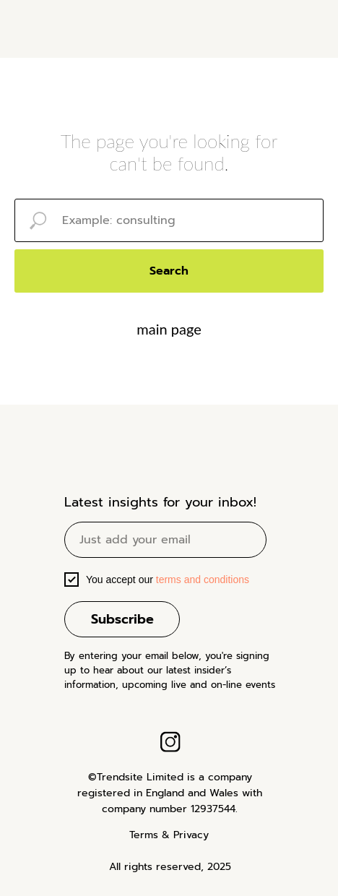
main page (168, 328)
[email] (165, 540)
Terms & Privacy (169, 835)
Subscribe (122, 619)
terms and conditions (201, 579)
